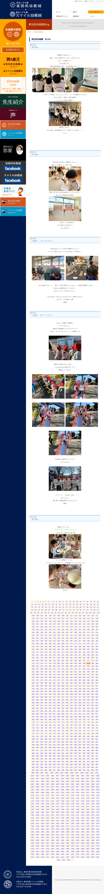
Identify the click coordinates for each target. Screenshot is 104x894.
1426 (72, 857)
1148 (82, 801)
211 (88, 632)
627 (88, 705)
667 (54, 714)
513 (80, 686)
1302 (82, 832)
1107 (87, 792)
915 (88, 756)
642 (84, 708)
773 (97, 731)
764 (59, 731)
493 (63, 683)
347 (54, 657)
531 (88, 688)
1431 (97, 857)
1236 (32, 820)
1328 (72, 837)
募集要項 (79, 16)
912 (75, 756)
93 (69, 613)
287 (71, 646)
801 (80, 736)
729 (46, 725)
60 (94, 607)
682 (50, 717)
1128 (52, 798)
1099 (47, 792)
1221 (97, 815)
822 (33, 742)
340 (92, 655)
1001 (46, 773)
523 (54, 688)
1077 (77, 787)
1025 (97, 775)
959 (71, 764)
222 (67, 635)
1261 (87, 823)
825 (46, 742)
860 (59, 747)
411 (54, 669)
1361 (97, 843)
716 (59, 722)
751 (71, 728)
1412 (72, 854)
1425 (67, 857)
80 (94, 610)
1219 (87, 815)
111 (71, 615)
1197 (47, 812)
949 (97, 761)
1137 (97, 798)
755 (88, 728)
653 (63, 711)
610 (84, 703)
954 (50, 764)
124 (59, 618)
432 (75, 672)
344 (42, 657)
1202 (72, 812)
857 (46, 747)
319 (71, 652)
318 (67, 652)
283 (54, 646)
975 (71, 767)
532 (92, 688)
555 (54, 694)
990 (67, 770)
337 (80, 655)
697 (46, 719)
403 (88, 666)
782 (67, 733)
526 (67, 688)
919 (37, 759)
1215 (67, 815)
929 (80, 759)
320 (75, 652)
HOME (29, 32)
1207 (97, 812)
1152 (32, 804)
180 (92, 627)
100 (94, 613)
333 (63, 655)
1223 (37, 818)
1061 (67, 784)
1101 (57, 792)
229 (97, 635)
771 (88, 731)
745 (46, 728)
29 (56, 604)
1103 (67, 792)
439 (37, 674)
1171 (57, 806)
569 (46, 697)
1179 (97, 806)
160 (75, 624)
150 (33, 624)
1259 (77, 823)
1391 (37, 851)
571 (54, 697)
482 (84, 680)
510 (67, 686)
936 (42, 761)
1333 (97, 837)
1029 (47, 778)
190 (67, 629)
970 (50, 767)
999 (37, 773)
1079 (87, 787)
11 (63, 601)
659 (88, 711)
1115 (57, 795)
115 (88, 615)
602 (50, 703)
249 (46, 641)
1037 (87, 778)
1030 (52, 778)
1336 (42, 840)
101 (98, 613)
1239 (47, 820)
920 (42, 759)
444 (59, 674)
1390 (32, 851)
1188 (72, 809)
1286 (72, 829)
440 (42, 674)
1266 (42, 826)
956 (59, 764)
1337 (47, 840)
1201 (67, 812)
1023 (87, 775)
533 (97, 688)
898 (84, 753)
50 (60, 607)
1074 (62, 787)
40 (94, 604)
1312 (62, 835)
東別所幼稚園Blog (38, 32)
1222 (32, 818)
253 (63, 641)
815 (71, 739)
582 (33, 700)
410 (50, 669)
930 (84, 759)
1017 (57, 775)
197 (97, 629)
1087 (57, 789)
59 (91, 607)
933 (97, 759)
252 (59, 641)
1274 (82, 826)
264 (42, 643)
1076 (72, 787)
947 (88, 761)
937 (46, 761)
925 (63, 759)
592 (75, 700)
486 (33, 683)
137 (46, 621)
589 (63, 700)
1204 (82, 812)
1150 (92, 801)
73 (70, 610)
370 (84, 660)
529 (80, 688)
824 (42, 742)
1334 (32, 840)
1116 (62, 795)
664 (42, 714)
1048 (72, 781)
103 (37, 615)
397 (63, 666)
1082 (32, 789)
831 (71, 742)
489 (46, 683)
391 (37, 666)
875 (54, 750)
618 (50, 705)
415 (71, 669)
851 (88, 745)
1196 (42, 812)
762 (50, 731)
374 (33, 663)
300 (59, 649)
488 (42, 683)
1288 (82, 829)
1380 (52, 849)
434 (84, 672)
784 (75, 733)
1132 (72, 798)
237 (63, 638)
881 (80, 750)
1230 (72, 818)
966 (33, 767)
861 (63, 747)
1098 (42, 792)
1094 (92, 789)
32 (66, 604)
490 (50, 683)
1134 (82, 798)
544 (75, 691)
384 (75, 663)
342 (33, 657)
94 (73, 613)
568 (42, 697)
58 (87, 607)
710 (33, 722)
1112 (42, 795)
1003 (56, 773)
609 (80, 703)
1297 (57, 832)
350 (67, 657)
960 (75, 764)
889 (46, 753)
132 (92, 618)
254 (67, 641)
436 (92, 672)
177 (80, 627)
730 (50, 725)
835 (88, 742)
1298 (62, 832)
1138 (32, 801)
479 (71, 680)
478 (67, 680)
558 (67, 694)
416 (75, 669)
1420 (42, 857)
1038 (92, 778)
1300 (72, 832)
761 (46, 731)
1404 (32, 854)
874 (50, 750)
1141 (47, 801)
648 (42, 711)
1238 (42, 820)
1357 (77, 843)
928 (75, 759)
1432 (58, 860)
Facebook (13, 167)
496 (75, 683)
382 (67, 663)
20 (94, 601)
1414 (82, 854)
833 (80, 742)
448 (75, 674)
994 (84, 770)
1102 (62, 792)
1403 (97, 851)
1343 (77, 840)
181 (97, 627)
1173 (67, 806)
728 (42, 725)
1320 (32, 837)
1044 (52, 781)
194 (84, 629)
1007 (76, 773)
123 (54, 618)
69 (56, 610)
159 (71, 624)
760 (42, 731)
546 (84, 691)
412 (59, 669)
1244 (72, 820)
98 (86, 613)
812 (59, 739)
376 (42, 663)
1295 (47, 832)
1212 (52, 815)
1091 (77, 789)
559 (71, 694)
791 (37, 736)
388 (92, 663)
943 (71, 761)
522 (50, 688)
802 (84, 736)
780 (59, 733)
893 (63, 753)
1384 (72, 849)
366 (67, 660)
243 (88, 638)
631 (37, 708)
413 (63, 669)
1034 (72, 778)
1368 (62, 846)
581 (97, 697)
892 (59, 753)
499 (88, 683)
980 (92, 767)
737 (80, 725)
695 (37, 719)
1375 (97, 846)
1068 (32, 787)
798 (67, 736)
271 (71, 643)
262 (33, 643)
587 (54, 700)
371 (88, 660)
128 (75, 618)
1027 (37, 778)
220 (59, 635)
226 (84, 635)
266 (50, 643)
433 (80, 672)
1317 (87, 835)
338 (84, 655)
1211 (47, 815)
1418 (32, 857)
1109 (97, 792)
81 (98, 610)
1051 (87, 781)
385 (80, 663)
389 (97, 663)
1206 (92, 812)
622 (67, 705)
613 (97, 703)
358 (33, 660)
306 (84, 649)
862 (67, 747)
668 (59, 714)
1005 (66, 773)
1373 (87, 846)
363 (54, 660)
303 (71, 649)
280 (42, 646)
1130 (62, 798)
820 (92, 739)
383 (71, 663)
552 (42, 694)
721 (80, 722)
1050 (82, 781)
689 (80, 717)
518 (33, 688)
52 (66, 607)
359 (37, 660)
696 (42, 719)
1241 (57, 820)
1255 (57, 823)
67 (49, 610)
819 (88, 739)
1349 (37, 843)
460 (59, 677)
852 (92, 745)
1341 (67, 840)
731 (54, 725)
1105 (77, 792)
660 (92, 711)
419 (88, 669)
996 (92, 770)
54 (73, 607)
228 (92, 635)
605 (63, 703)
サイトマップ (100, 1)
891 (54, 753)
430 (67, 672)
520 (42, 688)
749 (63, 728)
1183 (47, 809)
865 (80, 747)
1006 (71, 773)
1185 (57, 809)
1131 (67, 798)
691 (88, 717)
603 (54, 703)
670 (67, 714)
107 (54, 615)
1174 (72, 806)
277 (97, 643)
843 (54, 745)
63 (35, 610)
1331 (87, 837)
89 (55, 613)
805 (97, 736)
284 (59, 646)
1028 (42, 778)
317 (63, 652)
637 (63, 708)
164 (92, 624)
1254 (52, 823)
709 (97, 719)
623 (71, 705)
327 (37, 655)
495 (71, 683)
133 (97, 618)
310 (33, 652)
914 (84, 756)
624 (75, 705)
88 (52, 613)
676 (92, 714)
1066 (92, 784)
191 (71, 629)
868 (92, 747)
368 (75, 660)
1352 (52, 843)
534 (33, 691)
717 (63, 722)
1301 (77, 832)
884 (92, 750)
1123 (97, 795)
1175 (77, 806)
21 (97, 601)
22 (32, 604)
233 (46, 638)
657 (80, 711)
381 (63, 663)
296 (42, 649)
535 (37, 691)
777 (46, 733)
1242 (62, 820)
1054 (32, 784)
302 (67, 649)
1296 (52, 832)
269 (63, 643)
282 (50, 646)
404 (92, 666)
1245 (77, 820)
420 (92, 669)
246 (33, 641)
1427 (77, 857)
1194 (32, 812)
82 (31, 613)
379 (54, 663)
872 (42, 750)
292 (92, 646)
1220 (92, 815)
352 (75, 657)
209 (80, 632)
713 (46, 722)
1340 (62, 840)
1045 (57, 781)
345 (46, 657)
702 (67, 719)
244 (92, 638)
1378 (42, 849)
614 (33, 705)
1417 (97, 854)
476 (59, 680)
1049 (77, 781)
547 (88, 691)
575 (71, 697)
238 (67, 638)
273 (80, 643)
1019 (67, 775)
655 (71, 711)
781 (63, 733)
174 (67, 627)
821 (97, 739)
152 (42, 624)
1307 (37, 835)
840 (42, 745)
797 (63, 736)
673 (80, 714)
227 (88, 635)
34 (73, 604)
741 (97, 725)
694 (33, 719)
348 (59, 657)
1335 (37, 840)
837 (97, 742)
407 (37, 669)
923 (54, 759)
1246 (82, 820)
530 (84, 688)
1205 (87, 812)
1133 (77, 798)
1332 (92, 837)
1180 (32, 809)
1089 (67, 789)
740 (92, 725)
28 (53, 604)
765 (63, 731)
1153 (37, 804)
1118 (72, 795)
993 (80, 770)
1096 (32, 792)
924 (59, 759)
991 (71, 770)
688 (75, 717)
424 (42, 672)
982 (33, 770)
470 (33, 680)
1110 (32, 795)
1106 (82, 792)
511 (71, 686)
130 (84, 618)
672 (75, 714)
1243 (67, 820)
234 (50, 638)
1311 (57, 835)
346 (50, 657)
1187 (67, 809)
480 (75, 680)
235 (54, 638)
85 (41, 613)
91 (62, 613)
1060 (62, 784)
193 (80, 629)
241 (80, 638)
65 (42, 610)
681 (46, 717)
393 (46, 666)
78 (87, 610)
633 (46, 708)
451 (88, 674)
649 (46, 711)
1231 (77, 818)
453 (97, 674)
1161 (77, 804)
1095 (97, 789)
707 (88, 719)
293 (97, 646)
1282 (52, 829)
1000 (41, 773)
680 (42, 717)
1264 (32, 826)
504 (42, 686)
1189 (77, 809)
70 (60, 610)
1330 (82, 837)
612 (92, 703)
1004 (61, 773)
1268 (52, 826)
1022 (82, 775)
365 (63, 660)
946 (84, 761)
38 (87, 604)
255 (71, 641)
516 (92, 686)
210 (84, 632)
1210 (42, 815)
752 (75, 728)
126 (67, 618)
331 (54, 655)
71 (63, 610)
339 (88, 655)
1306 (32, 835)
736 (75, 725)
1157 (57, 804)
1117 (67, 795)
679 (37, 717)
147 (88, 621)
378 (50, 663)
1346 (92, 840)
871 (37, 750)
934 (33, 761)
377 (46, 663)
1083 (37, 789)
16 (80, 601)
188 (59, 629)
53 (70, 607)
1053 (97, 781)
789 (97, 733)
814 (67, 739)
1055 (37, 784)
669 (63, 714)
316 (59, 652)
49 (56, 607)
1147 (77, 801)
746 (50, 728)
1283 (57, 829)
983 (37, 770)
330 (50, 655)
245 (97, 638)
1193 (97, 809)
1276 (92, 826)
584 (42, 700)
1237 (37, 820)
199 (37, 632)
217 (46, 635)
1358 (82, 843)
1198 (52, 812)
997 (97, 770)
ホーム (62, 12)
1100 (52, 792)
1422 (52, 857)
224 (75, 635)
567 (37, 697)
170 (50, 627)
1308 (42, 835)
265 (46, 643)
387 (88, 663)
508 (59, 686)
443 (54, 674)
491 (54, 683)
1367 (57, 846)
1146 (72, 801)
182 (33, 629)
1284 (62, 829)
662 (33, 714)
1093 (87, 789)
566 (33, 697)
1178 (92, 806)
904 (42, 756)
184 (42, 629)
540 (59, 691)
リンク (96, 16)
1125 (37, 798)
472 (42, 680)
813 (63, 739)
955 (54, 764)
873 (46, 750)
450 (84, 674)
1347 (97, 840)
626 (84, 705)
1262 (92, 823)
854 (33, 747)
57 (84, 607)
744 (42, 728)
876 (59, 750)
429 (63, 672)
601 (46, 703)
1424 (62, 857)
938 (50, 761)
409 (46, 669)
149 (97, 621)
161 (80, 624)
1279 (37, 829)
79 (91, 610)
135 (37, 621)
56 (80, 607)
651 (54, 711)
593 (80, 700)
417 (80, 669)
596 (92, 700)
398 (67, 666)
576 (75, 697)
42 (32, 607)
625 (80, 705)
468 (92, 677)
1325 (57, 837)
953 (46, 764)
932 (92, 759)
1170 (52, 806)
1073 (57, 787)
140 (59, 621)
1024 (92, 775)
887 (37, 753)
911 (71, 756)
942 (67, 761)
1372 (82, 846)
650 (50, 711)
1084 (42, 789)
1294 (42, 832)
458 (50, 677)
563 (88, 694)
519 (37, 688)
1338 (52, 840)
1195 (37, 812)
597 (97, 700)
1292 (32, 832)
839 (37, 745)
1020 (72, 775)
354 (84, 657)
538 (50, 691)
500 (92, 683)
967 (37, 767)
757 (97, 728)
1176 (82, 806)
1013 (37, 775)
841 (46, 745)
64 (39, 610)
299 (54, 649)
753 (80, 728)
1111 (37, 795)
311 (37, 652)
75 (77, 610)
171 (54, 627)
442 (50, 674)
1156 (52, 804)
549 (97, 691)
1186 (62, 809)
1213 (57, 815)
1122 (92, 795)
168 (42, 627)
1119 (77, 795)
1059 (57, 784)
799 (71, 736)
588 (59, 700)
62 (32, 610)
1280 (42, 829)
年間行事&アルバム (62, 16)
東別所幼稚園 (52, 9)
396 (59, 666)
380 (59, 663)
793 (46, 736)
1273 (77, 826)
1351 (47, 843)
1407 (47, 854)
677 (97, 714)
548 (92, 691)
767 (71, 731)
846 (67, 745)
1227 (57, 818)
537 (46, 691)
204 (59, 632)
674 (84, 714)
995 (88, 770)
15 (77, 601)
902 (33, 756)
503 (37, 686)
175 (71, 627)
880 (75, 750)
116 (92, 615)
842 (50, 745)
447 (71, 674)
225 (80, 635)
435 (88, 672)
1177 (87, 806)
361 (46, 660)
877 (63, 750)
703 (71, 719)
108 (59, 615)
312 (42, 652)
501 (97, 683)
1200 (62, 812)
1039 (97, 778)
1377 (37, 849)
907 (54, 756)
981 (97, 767)
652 (59, 711)
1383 (67, 849)
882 (84, 750)
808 (42, 739)
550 (33, 694)
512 (75, 686)
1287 (77, 829)
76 (80, 610)
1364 (42, 846)
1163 (87, 804)
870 (33, 750)
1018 (62, 775)
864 (75, 747)
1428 (82, 857)
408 (42, 669)
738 (84, 725)
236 (59, 638)
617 (46, 705)
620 (59, 705)
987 (54, 770)
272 (75, 643)
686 (67, 717)
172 (59, 627)
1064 (82, 784)
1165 (97, 804)
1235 (97, 818)
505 (46, 686)
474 (50, 680)
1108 (92, 792)
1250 (32, 823)
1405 (37, 854)
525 (63, 688)
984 (42, 770)
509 (63, 686)
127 (71, 618)
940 (59, 761)
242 (84, 638)
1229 (67, 818)
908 (59, 756)
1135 (87, 798)
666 (50, 714)
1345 (87, 840)
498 (84, 683)
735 (71, 725)
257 (80, 641)
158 (67, 624)
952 (42, 764)
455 (37, 677)
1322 (42, 837)
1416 (92, 854)
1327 (67, 837)
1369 (67, 846)
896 (75, 753)
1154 (42, 804)
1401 (87, 851)
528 (75, 688)
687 (71, 717)
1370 (72, 846)
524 (59, 688)
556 (59, 694)
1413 (77, 854)
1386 (82, 849)
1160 (72, 804)
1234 (92, 818)
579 (88, 697)
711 (37, 722)
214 (33, 635)
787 (88, 733)
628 (92, 705)
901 (97, 753)
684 (59, 717)
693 (97, 717)
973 (63, 767)
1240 (52, 820)
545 (80, 691)
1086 (52, 789)
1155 (47, 804)
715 (54, 722)
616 (42, 705)
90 (59, 613)
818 (84, 739)
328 (42, 655)
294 (33, 649)
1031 (57, 778)
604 (59, 703)
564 (92, 694)
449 (80, 674)
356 (92, 657)
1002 (51, 773)
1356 (72, 843)
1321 (37, 837)
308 (92, 649)
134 (33, 621)
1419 (37, 857)
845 (63, 745)
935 (37, 761)
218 (50, 635)
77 (84, 610)
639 (71, 708)
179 (88, 627)
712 (42, 722)
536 (42, 691)
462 (67, 677)
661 (97, 711)
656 (75, 711)
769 (80, 731)
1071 (47, 787)
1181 (37, 809)
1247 (87, 820)
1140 (42, 801)
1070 (42, 787)
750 (67, 728)
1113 (47, 795)
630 (33, 708)
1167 (37, 806)
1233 (87, 818)
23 (35, 604)
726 (33, 725)
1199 (57, 812)
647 (37, 711)
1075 (67, 787)
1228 (62, 818)
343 (37, 657)
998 (33, 773)
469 (97, 677)
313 (46, 652)
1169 (47, 806)
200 (42, 632)
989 (63, 770)
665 (46, 714)
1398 (72, 851)
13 (70, 601)
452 (92, 674)
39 (91, 604)
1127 (47, 798)
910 (67, 756)
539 (54, 691)
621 (63, 705)
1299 (67, 832)
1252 (42, 823)
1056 (42, 784)
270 (67, 643)
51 (63, 607)
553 (46, 694)
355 (88, 657)
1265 (37, 826)
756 (92, 728)
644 (92, 708)
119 (37, 618)
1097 (37, 792)
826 (50, 742)
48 (53, 607)
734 (67, 725)
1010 (91, 773)
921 (46, 759)
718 (67, 722)
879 (71, 750)
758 (33, 731)
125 (63, 618)
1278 (32, 829)
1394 (52, 851)
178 (84, 627)
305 (80, 649)
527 (71, 688)
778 (50, 733)
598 (33, 703)
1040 (32, 781)
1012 (32, 775)
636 (59, 708)
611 (88, 703)
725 (97, 722)
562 (84, 694)
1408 (52, 854)
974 (67, 767)
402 (84, 666)
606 (67, 703)
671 (71, 714)
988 (59, 770)
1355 (67, 843)
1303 (87, 832)
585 (46, 700)
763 (54, 731)
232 (42, 638)
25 (42, 604)
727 (37, 725)
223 (71, 635)
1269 (57, 826)
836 (92, 742)
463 (71, 677)
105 (46, 615)
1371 (77, 846)
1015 (47, 775)
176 (75, 627)
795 (54, 736)
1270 (62, 826)
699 (54, 719)
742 (33, 728)
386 (84, 663)
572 (59, 697)
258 (84, 641)
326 (33, 655)
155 (54, 624)
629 (97, 705)
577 (80, 697)
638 (67, 708)
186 (50, 629)
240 (75, 638)
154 (50, 624)
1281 (47, 829)
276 (92, 643)
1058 (52, 784)
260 (92, 641)
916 (92, 756)
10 (59, 601)
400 (75, 666)
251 (54, 641)
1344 (82, 840)
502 (33, 686)
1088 (62, 789)
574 (67, 697)
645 (97, 708)
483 (88, 680)
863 (71, 747)
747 (54, 728)
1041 (37, 781)
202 (50, 632)
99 (90, 613)
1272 (72, 826)
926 (67, 759)
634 (50, 708)
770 (84, 731)
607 (71, 703)
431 (71, 672)
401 (80, 666)
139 (54, 621)
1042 (42, 781)
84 (38, 613)
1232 (82, 818)
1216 (72, 815)
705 (80, 719)
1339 (57, 840)
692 (92, 717)
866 (84, 747)
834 (84, 742)
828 (59, 742)
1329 (77, 837)
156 (59, 624)
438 (33, 674)
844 (59, 745)
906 (50, 756)
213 (97, 632)
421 (97, 669)
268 (59, 643)
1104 (72, 792)
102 (33, 615)
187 (54, 629)
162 (84, 624)
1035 (77, 778)
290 (84, 646)
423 (37, 672)
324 (92, 652)
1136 (92, 798)
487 (37, 683)
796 (59, 736)
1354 (62, 843)
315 (54, 652)
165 (97, 624)
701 (63, 719)
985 (46, 770)
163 (88, 624)
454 (33, 677)
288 (75, 646)
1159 (67, 804)
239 (71, 638)
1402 (92, 851)
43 (35, 607)
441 (46, 674)
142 (67, 621)
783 (71, 733)
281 (46, 646)
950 (33, 764)
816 (75, 739)
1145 (67, 801)
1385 (77, 849)
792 (42, 736)
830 (67, 742)
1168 (42, 806)
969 (46, 767)
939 (54, 761)
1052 (92, 781)
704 (75, 719)
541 (63, 691)
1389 (97, 849)
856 (42, 747)
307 (88, 649)
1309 (47, 835)
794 (50, 736)
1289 (87, 829)
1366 (52, 846)
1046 (62, 781)
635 (54, 708)
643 (88, 708)
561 (80, 694)
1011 (96, 773)
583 (37, 700)
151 (37, 624)
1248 (92, 820)
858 (50, 747)
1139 (37, 801)
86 (45, 613)
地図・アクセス (89, 1)
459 (54, 677)
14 (73, 601)
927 (71, 759)
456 (42, 677)
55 (77, 607)
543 (71, 691)
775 (37, 733)
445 (63, 674)
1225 (47, 818)
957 (63, 764)
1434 (68, 860)
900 (92, 753)
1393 (47, 851)
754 (84, 728)
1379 (47, 849)
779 (54, 733)
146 (84, 621)
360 (42, 660)
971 (54, 767)
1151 (97, 801)
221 (63, 635)
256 (75, 641)
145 (80, 621)
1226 (52, 818)
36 (80, 604)
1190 (82, 809)
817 (80, 739)
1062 (72, 784)
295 (37, 649)
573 (63, 697)
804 (92, 736)
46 (46, 607)
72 (66, 610)
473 (46, 680)
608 (75, 703)
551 (37, 694)
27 (49, 604)
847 (71, 745)
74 (73, 610)
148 (92, 621)
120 (42, 618)
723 (88, 722)
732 (59, 725)
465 (80, 677)
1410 (62, 854)
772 (92, 731)
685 (63, 717)
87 (48, 613)
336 (75, 655)
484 (92, 680)
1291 (97, 829)
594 (84, 700)
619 (54, 705)
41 (98, 604)
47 (49, 607)
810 (50, 739)
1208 (32, 815)
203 (54, 632)
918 (33, 759)
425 (46, 672)
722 (84, 722)
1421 (47, 857)
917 (97, 756)
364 (59, 660)
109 (63, 615)
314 (50, 652)
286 (67, 646)
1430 (92, 857)
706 (84, 719)
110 (67, 615)
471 (37, 680)
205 (63, 632)
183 (37, 629)
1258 (72, 823)
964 (92, 764)
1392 (42, 851)
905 (46, 756)
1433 (63, 860)
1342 (72, 840)
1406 (42, 854)
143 (71, 621)
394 (50, 666)
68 (53, 610)
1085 (47, 789)
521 (46, 688)
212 (92, 632)
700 (59, 719)
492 (59, 683)
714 (50, 722)
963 (88, 764)
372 (92, 660)
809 (46, 739)
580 (92, 697)
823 (37, 742)
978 (84, 767)
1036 (82, 778)
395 (54, 666)
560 (75, 694)
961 (80, 764)
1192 (92, 809)
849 (80, 745)
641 (80, 708)
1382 (62, 849)
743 (37, 728)
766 (67, 731)
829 (63, 742)
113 (80, 615)
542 (67, 691)
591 (71, 700)
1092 (82, 789)
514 (84, 686)
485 (97, 680)
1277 (97, 826)
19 (91, 601)
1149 (87, 801)
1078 (82, 787)
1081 (97, 787)
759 (37, 731)
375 (37, 663)
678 (33, 717)
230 (33, 638)
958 (67, 764)
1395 (57, 851)
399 (71, 666)
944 (75, 761)
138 (50, 621)
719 (71, 722)
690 (84, 717)
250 (50, 641)
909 (63, 756)
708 (92, 719)
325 (97, 652)
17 (84, 601)
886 (33, 753)
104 (42, 615)
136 (42, 621)
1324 (52, 837)
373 (97, 660)
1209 (37, 815)
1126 (42, 798)
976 (75, 767)
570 (50, 697)
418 (84, 669)
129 (80, 618)
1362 (32, 846)
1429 (87, 857)
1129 (57, 798)
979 (88, 767)
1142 (52, 801)
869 (97, 747)
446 (67, 674)
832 (75, 742)
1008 (81, 773)
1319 (97, 835)
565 (97, 694)
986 (50, 770)
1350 (42, 843)
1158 (62, 804)
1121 (87, 795)
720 (75, 722)
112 (75, 615)
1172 (62, 806)
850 (84, 745)
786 (84, 733)
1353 (57, 843)
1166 (32, 806)
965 (97, 764)
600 (42, 703)
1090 (72, 789)
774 (33, 733)
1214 (62, 815)
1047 (67, 781)
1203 (77, 812)
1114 (52, 795)
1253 (47, 823)
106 (50, 615)
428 (59, 672)
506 (50, 686)
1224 (42, 818)
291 (88, 646)
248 (42, 641)
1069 (37, 787)
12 (66, 601)
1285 (67, 829)
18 (87, 601)
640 (75, 708)
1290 (92, 829)
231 (37, 638)
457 (46, 677)
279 (37, 646)
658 (84, 711)
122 (50, 618)
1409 (57, 854)
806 (33, 739)
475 (54, 680)
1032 (62, 778)
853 (97, 745)
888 (42, 753)
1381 (57, 849)
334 (67, 655)
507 (54, 686)
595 (88, 700)
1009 (86, 773)
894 (67, 753)
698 (50, 719)
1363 (37, 846)
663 (37, 714)
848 (75, 745)
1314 (72, 835)
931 (88, 759)
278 (33, 646)
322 (84, 652)
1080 (92, 787)
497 (80, 683)
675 (88, 714)
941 (63, 761)
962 (84, 764)
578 (84, 697)
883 (88, 750)
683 (54, 717)
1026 (32, 778)
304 (75, 649)
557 (63, 694)
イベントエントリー (96, 12)
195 (88, 629)
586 (50, 700)
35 (77, 604)
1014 (42, 775)
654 (67, 711)
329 (46, 655)
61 (98, 607)
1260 (82, 823)
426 (50, 672)
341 (97, 655)
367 (71, 660)
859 (54, 747)
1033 (67, 778)
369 (80, 660)
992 (75, 770)
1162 (82, 804)
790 (33, 736)
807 (37, 739)
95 (76, 613)
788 (92, 733)
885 (97, 750)
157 (63, 624)
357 (97, 657)
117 (97, 615)
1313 (67, 835)
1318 (92, 835)
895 (71, 753)
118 (33, 618)
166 (33, 627)
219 (54, 635)
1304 (92, 832)
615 (37, 705)
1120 (82, 795)
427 (54, 672)
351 (71, 657)
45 (42, 607)
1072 (52, 787)
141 (63, 621)
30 (60, 604)
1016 (52, 775)
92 (66, 613)
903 (37, 756)
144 (75, 621)
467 (88, 677)
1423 (57, 857)
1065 (87, 784)
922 (50, 759)
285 (63, 646)
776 (42, 733)
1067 (97, 784)
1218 (82, 815)
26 (46, 604)
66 (46, 610)
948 (92, 761)
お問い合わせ (78, 1)
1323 (47, 837)
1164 (92, 804)
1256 (62, 823)
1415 (87, 854)
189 (63, 629)
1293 (37, 832)
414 (67, 669)
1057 (47, 784)
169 (46, 627)
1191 (87, 809)
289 (80, 646)
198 (33, 632)
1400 (82, 851)
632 (42, 708)
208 (75, 632)
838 (33, 745)
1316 (82, 835)
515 (88, 686)
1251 (37, 823)
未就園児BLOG (13, 50)
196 (92, 629)
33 (70, 604)
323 (88, 652)
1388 (92, 849)
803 (88, 736)
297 (46, 649)
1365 (47, 846)
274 (84, 643)
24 (39, 604)
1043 (47, 781)
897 (80, 753)
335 (71, 655)
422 (33, 672)
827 (54, 742)
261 (97, 641)
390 (33, 666)
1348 (32, 843)
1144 (62, 801)
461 (63, 677)
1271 (67, 826)
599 (37, 703)
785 (80, 733)
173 (63, 627)
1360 (92, 843)
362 (50, 660)
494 (67, 683)
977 (80, 767)
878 (67, 750)
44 (39, 607)
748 (59, 728)
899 (88, 753)
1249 (97, 820)
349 (63, 657)
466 (84, 677)
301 (63, 649)
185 (46, 629)
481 (80, 680)
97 (83, 613)
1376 (32, 849)
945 (80, 761)
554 (50, 694)
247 (37, 641)
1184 (52, 809)
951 (37, 764)
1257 (67, 823)
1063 (77, 784)
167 (37, 627)
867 (88, 747)
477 (63, 680)
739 (88, 725)
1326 (62, 837)
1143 (57, 801)
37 (84, 604)
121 (46, 618)
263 (37, 643)
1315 (77, 835)
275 (88, 643)
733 (63, 725)
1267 (47, 826)
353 (80, 657)
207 (71, 632)
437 (97, 672)
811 (54, 739)
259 (88, 641)
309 (97, 649)
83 (35, 613)
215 (37, 635)
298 (50, 649)
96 (79, 613)
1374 (92, 846)
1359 (87, 843)
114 (84, 615)
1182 (42, 809)
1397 (67, 851)
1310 (52, 835)
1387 (87, 849)
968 (42, 767)
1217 (77, 815)
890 (50, 753)
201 (46, 632)
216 (42, 635)
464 (75, 677)
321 (80, 652)
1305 (97, 832)
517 (97, 686)
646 (33, 711)
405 (97, 666)
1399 (77, 851)
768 (75, 731)
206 (67, 632)
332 (59, 655)
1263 (97, 823)
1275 (87, 826)
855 (37, 747)
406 (33, 669)
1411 (67, 854)
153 (46, 624)
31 (63, 604)
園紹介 (79, 12)
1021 (77, 775)
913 (80, 756)
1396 (62, 851)
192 (75, 629)
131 (88, 618)
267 (54, 643)
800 (75, 736)
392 (42, 666)
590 (67, 700)
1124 (32, 798)
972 (59, 767)
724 (92, 722)
